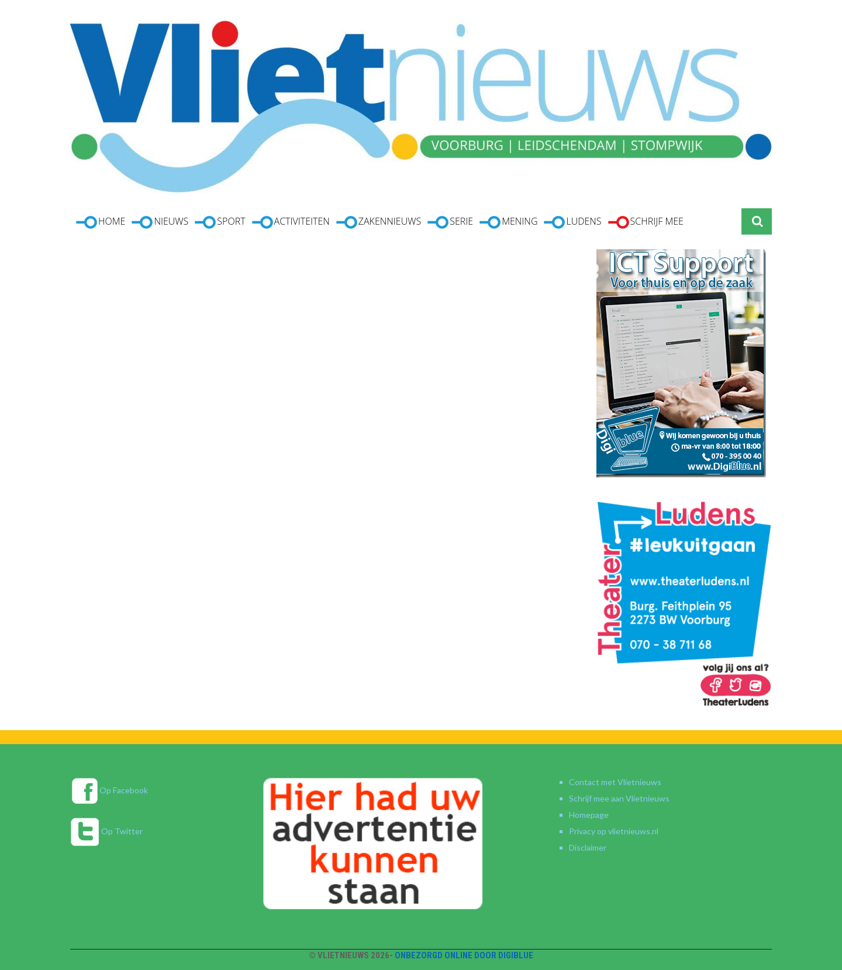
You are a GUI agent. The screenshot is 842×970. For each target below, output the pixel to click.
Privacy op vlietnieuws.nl (613, 831)
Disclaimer (587, 847)
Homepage (589, 815)
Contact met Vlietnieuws (615, 782)
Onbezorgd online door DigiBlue (464, 955)
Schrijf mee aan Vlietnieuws (619, 798)
